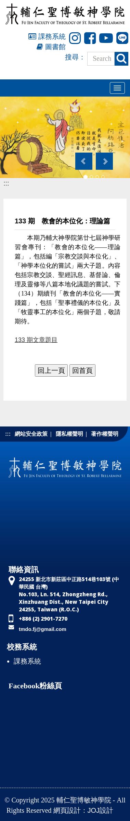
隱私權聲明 (69, 434)
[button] (83, 158)
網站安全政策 (31, 434)
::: (6, 183)
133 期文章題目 (36, 339)
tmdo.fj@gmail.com (42, 629)
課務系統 (47, 36)
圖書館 (51, 47)
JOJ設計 (101, 810)
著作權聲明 (104, 434)
